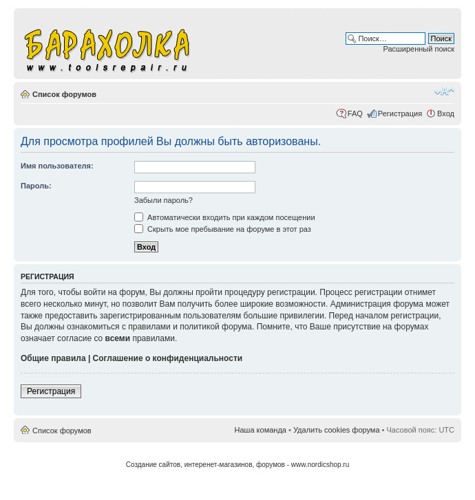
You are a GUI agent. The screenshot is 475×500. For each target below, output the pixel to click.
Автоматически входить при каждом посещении (224, 217)
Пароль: (36, 186)
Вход (445, 113)
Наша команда (260, 430)
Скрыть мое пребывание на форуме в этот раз (222, 229)
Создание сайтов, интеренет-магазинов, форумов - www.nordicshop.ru (238, 464)
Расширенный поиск (418, 49)
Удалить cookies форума (336, 430)
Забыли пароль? (163, 200)
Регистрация (400, 113)
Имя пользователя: (57, 166)
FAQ (355, 113)
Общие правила (53, 358)
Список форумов (64, 94)
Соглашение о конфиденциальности (168, 358)
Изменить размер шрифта (444, 91)
